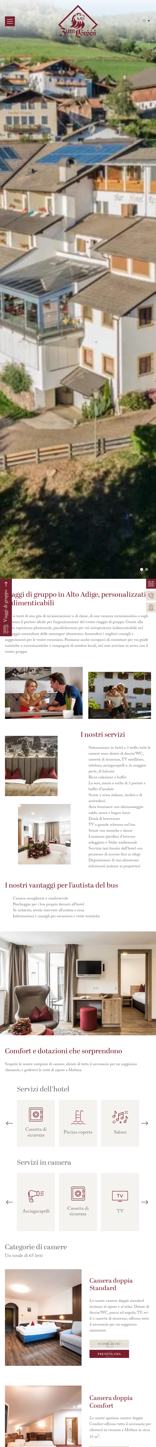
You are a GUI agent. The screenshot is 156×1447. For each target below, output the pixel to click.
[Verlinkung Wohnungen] (151, 584)
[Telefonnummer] (151, 596)
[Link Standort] (151, 607)
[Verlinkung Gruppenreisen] (6, 607)
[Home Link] (78, 21)
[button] (141, 569)
